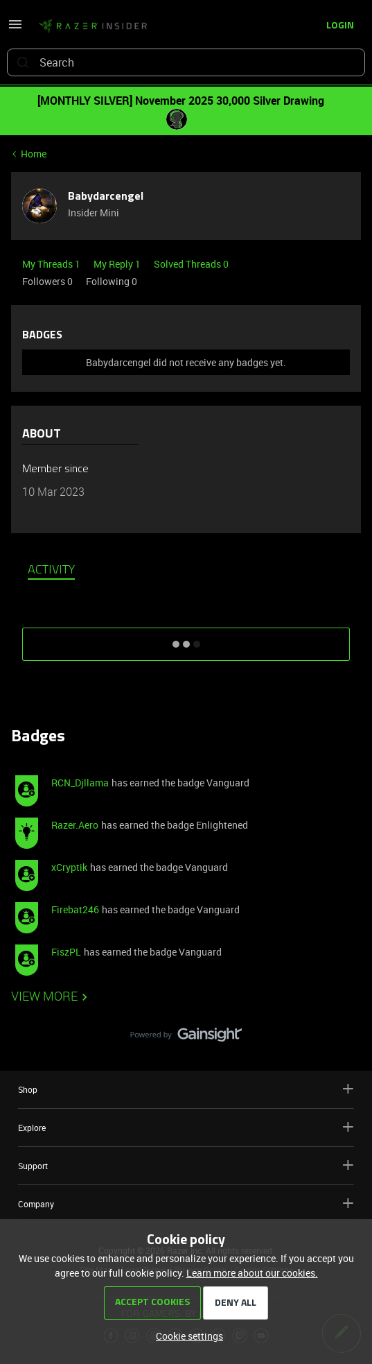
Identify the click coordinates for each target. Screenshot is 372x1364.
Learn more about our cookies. (252, 1272)
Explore (186, 1127)
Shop (186, 1089)
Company (186, 1203)
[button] (15, 28)
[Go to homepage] (93, 26)
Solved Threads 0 (191, 263)
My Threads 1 (52, 263)
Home (33, 153)
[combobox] (186, 62)
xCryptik (69, 867)
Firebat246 (75, 909)
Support (186, 1165)
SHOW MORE (186, 639)
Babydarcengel (105, 196)
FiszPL (66, 951)
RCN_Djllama (80, 782)
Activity (51, 570)
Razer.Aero (74, 824)
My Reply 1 (118, 263)
